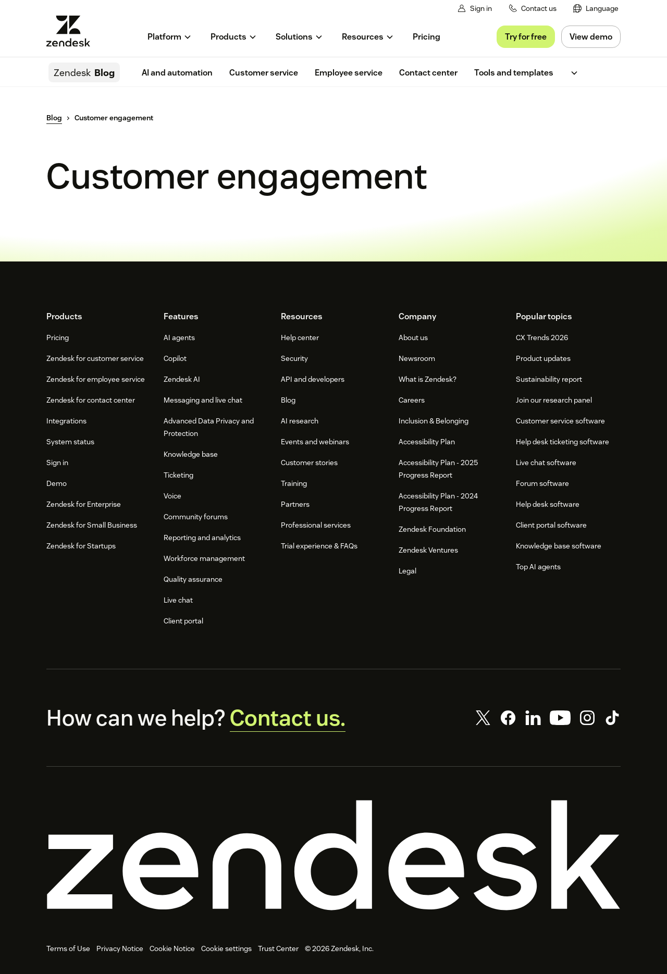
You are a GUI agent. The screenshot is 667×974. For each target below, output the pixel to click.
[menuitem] (596, 8)
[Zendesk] (333, 855)
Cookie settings (226, 948)
